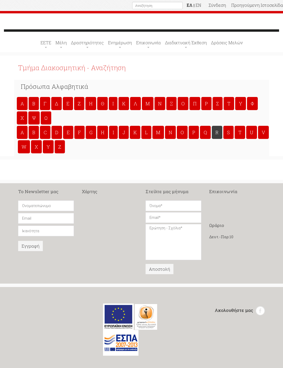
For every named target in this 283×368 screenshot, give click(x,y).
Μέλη (61, 42)
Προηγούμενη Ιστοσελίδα (257, 5)
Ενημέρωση (120, 42)
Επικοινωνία (148, 42)
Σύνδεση (217, 5)
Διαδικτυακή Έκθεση (186, 42)
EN (198, 5)
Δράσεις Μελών (227, 42)
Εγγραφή (30, 246)
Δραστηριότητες (87, 42)
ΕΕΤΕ (45, 42)
